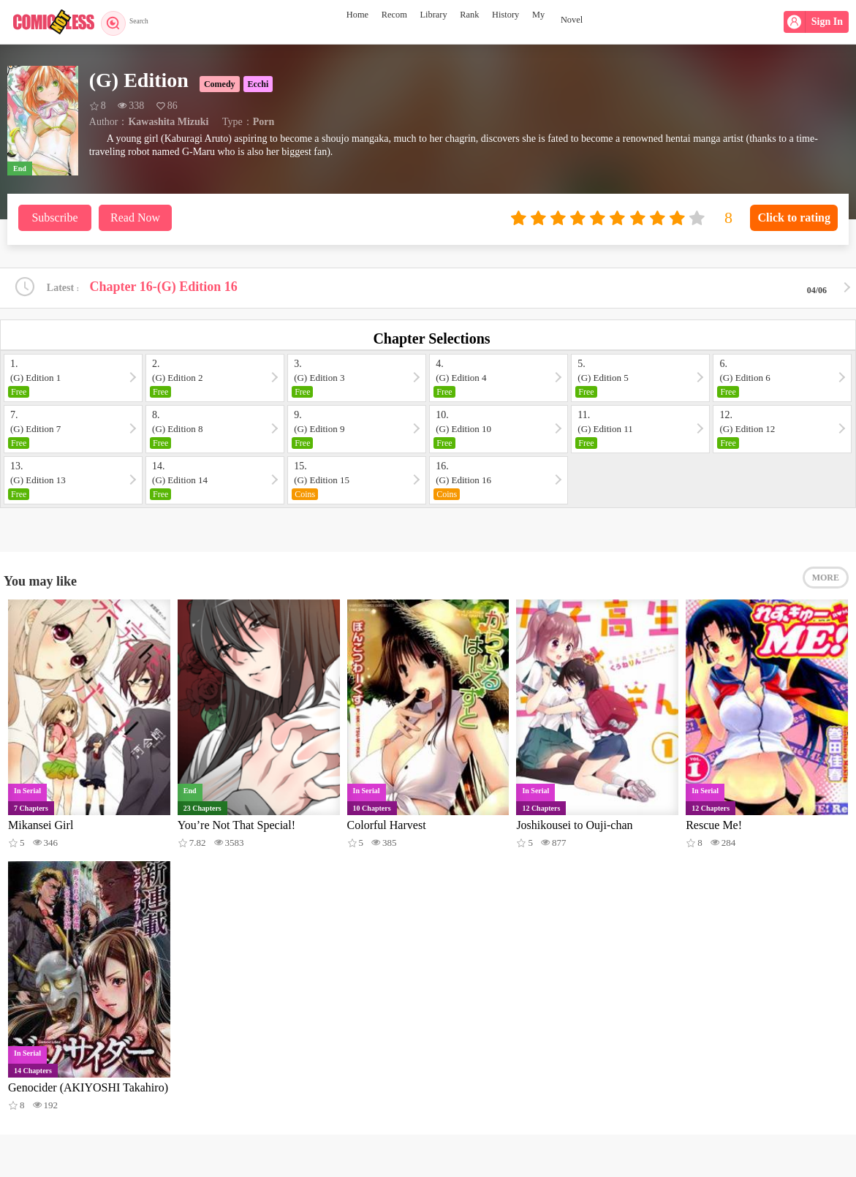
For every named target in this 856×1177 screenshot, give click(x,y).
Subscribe (54, 217)
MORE (825, 585)
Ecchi (258, 84)
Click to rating (793, 217)
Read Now (135, 217)
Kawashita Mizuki (168, 121)
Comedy (219, 84)
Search (129, 22)
